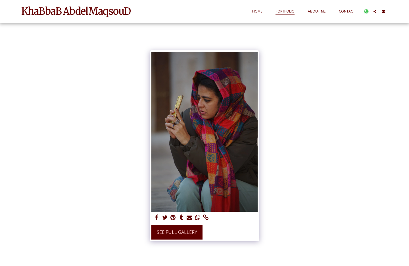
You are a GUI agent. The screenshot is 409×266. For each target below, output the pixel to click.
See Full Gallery (177, 232)
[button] (366, 11)
